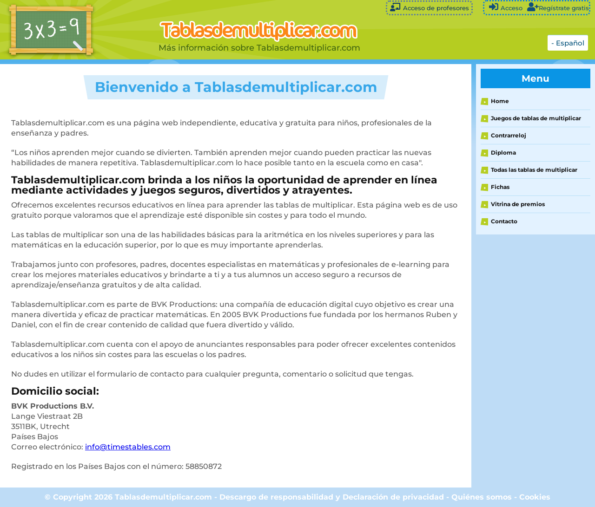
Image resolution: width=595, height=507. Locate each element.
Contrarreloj (508, 135)
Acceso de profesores (429, 7)
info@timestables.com (128, 446)
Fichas (500, 186)
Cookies (534, 497)
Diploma (503, 152)
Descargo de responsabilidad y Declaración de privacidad (331, 497)
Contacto (504, 221)
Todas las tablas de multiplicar (534, 169)
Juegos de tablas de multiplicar (536, 118)
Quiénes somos (482, 497)
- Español (567, 43)
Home (500, 101)
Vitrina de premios (518, 204)
